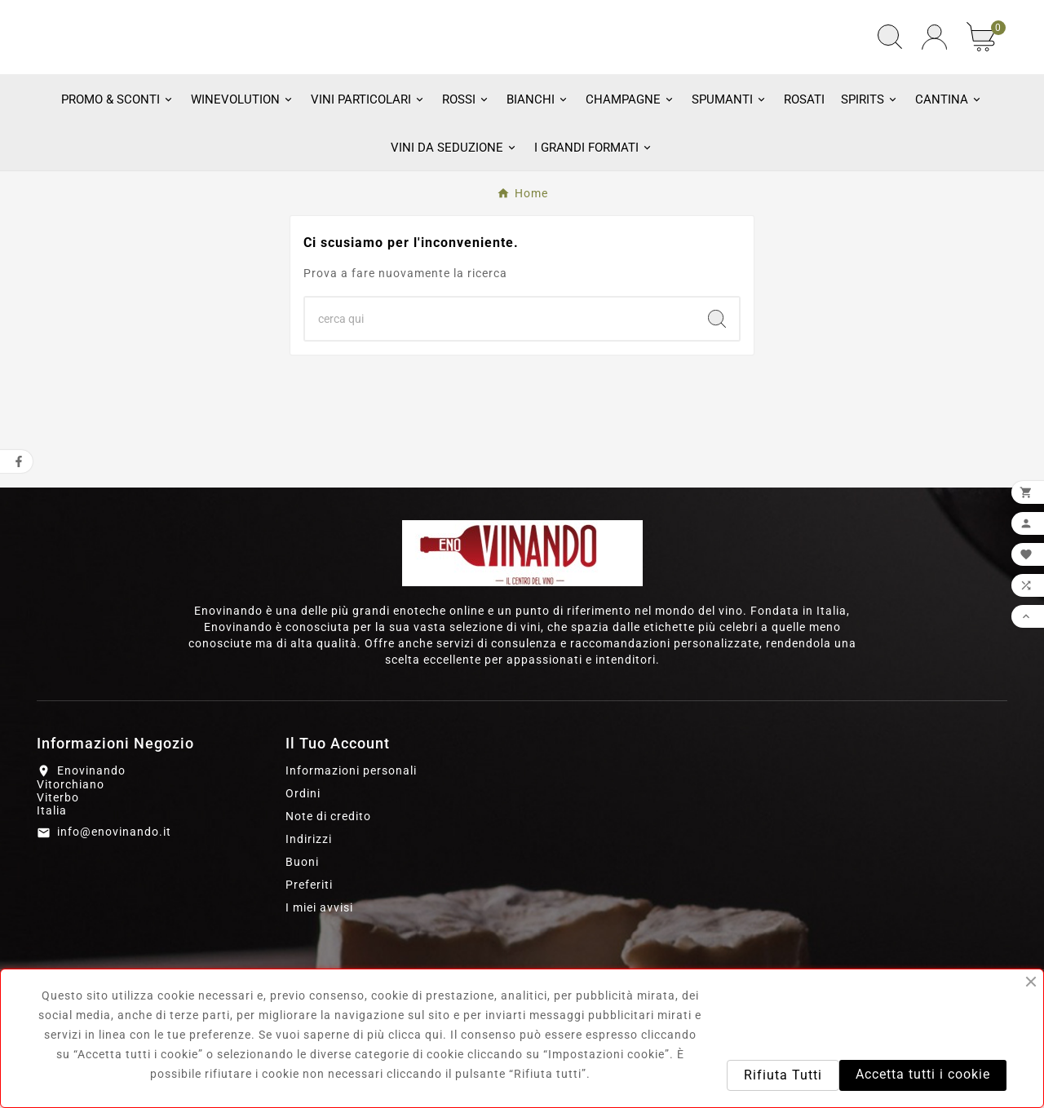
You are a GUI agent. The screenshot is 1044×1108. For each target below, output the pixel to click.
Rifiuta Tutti (783, 1075)
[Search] (717, 408)
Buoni (302, 950)
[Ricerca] (500, 407)
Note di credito (328, 905)
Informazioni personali (351, 859)
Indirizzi (308, 927)
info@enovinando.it (114, 921)
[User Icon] (934, 82)
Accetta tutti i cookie (923, 1074)
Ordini (303, 882)
